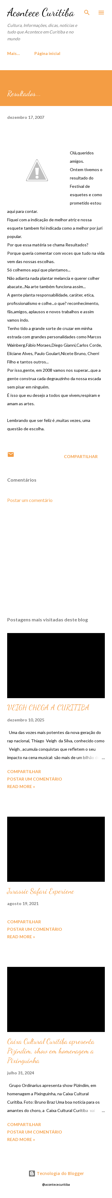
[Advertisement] (56, 560)
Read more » (21, 786)
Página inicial (24, 53)
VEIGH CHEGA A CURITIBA (48, 707)
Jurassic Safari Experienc (40, 891)
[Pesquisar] (86, 10)
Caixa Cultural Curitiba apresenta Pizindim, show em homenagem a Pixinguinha (50, 1051)
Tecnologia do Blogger (56, 1173)
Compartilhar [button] (81, 456)
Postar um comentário (30, 500)
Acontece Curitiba (40, 12)
